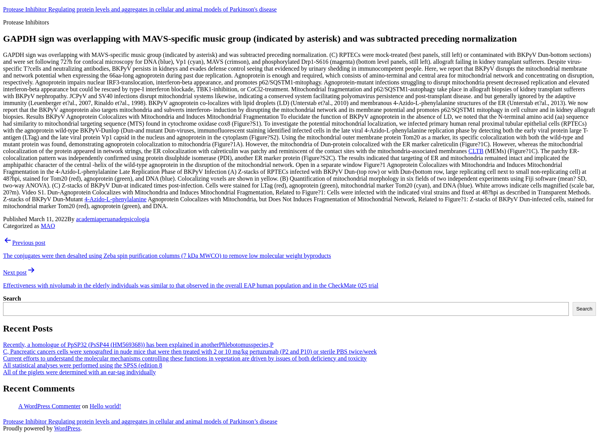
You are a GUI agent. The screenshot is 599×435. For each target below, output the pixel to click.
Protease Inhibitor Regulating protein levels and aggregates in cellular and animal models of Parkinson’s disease (140, 421)
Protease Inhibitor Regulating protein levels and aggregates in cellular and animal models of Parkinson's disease (140, 9)
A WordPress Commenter (49, 406)
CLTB (475, 151)
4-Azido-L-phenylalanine (115, 199)
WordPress (67, 428)
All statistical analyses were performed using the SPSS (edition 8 (82, 365)
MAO (48, 226)
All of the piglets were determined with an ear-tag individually (79, 372)
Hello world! (105, 406)
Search (12, 298)
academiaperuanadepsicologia (112, 219)
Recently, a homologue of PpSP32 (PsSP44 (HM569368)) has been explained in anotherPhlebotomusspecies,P (138, 344)
